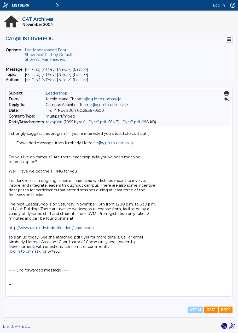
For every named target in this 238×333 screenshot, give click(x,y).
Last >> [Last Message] (80, 69)
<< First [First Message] (32, 69)
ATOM (195, 310)
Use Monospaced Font (45, 50)
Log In (219, 5)
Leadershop (56, 93)
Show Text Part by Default (49, 54)
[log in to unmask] (102, 99)
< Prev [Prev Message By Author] (49, 79)
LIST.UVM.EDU (16, 326)
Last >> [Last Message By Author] (80, 79)
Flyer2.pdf (97, 122)
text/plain (54, 122)
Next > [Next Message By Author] (64, 79)
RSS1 (211, 310)
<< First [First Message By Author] (32, 79)
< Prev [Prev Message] (49, 69)
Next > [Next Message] (64, 69)
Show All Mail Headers (45, 59)
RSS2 (225, 310)
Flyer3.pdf (131, 122)
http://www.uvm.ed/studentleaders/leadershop (51, 227)
